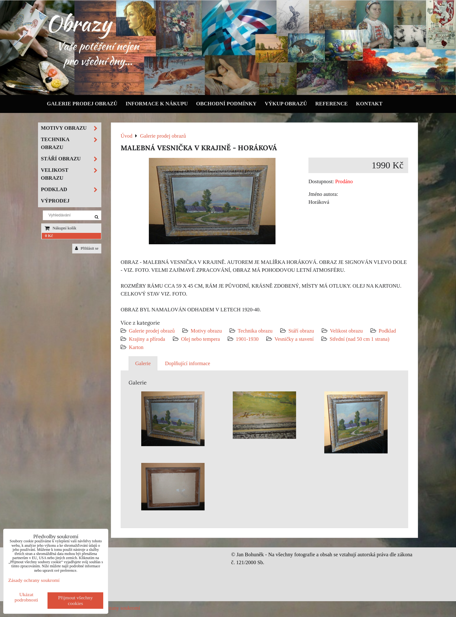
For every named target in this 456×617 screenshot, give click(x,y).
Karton (136, 347)
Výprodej (55, 201)
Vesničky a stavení (295, 339)
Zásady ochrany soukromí (113, 608)
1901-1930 (247, 339)
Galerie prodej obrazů (82, 104)
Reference (331, 104)
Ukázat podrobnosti (26, 597)
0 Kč (49, 236)
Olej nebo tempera (200, 339)
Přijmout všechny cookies (75, 600)
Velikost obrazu (346, 331)
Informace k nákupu (157, 104)
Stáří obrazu (301, 331)
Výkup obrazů (286, 104)
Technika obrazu (255, 331)
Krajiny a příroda (147, 339)
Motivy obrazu (206, 331)
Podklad (387, 331)
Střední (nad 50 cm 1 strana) (360, 339)
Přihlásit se (86, 248)
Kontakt (369, 104)
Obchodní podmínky (226, 104)
